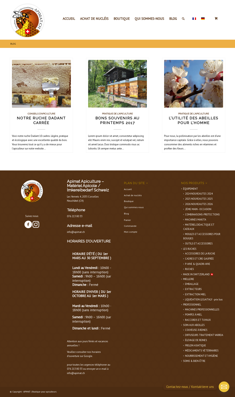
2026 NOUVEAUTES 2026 (199, 204)
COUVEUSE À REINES (196, 330)
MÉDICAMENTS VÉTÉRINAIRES (202, 350)
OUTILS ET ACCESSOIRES (199, 243)
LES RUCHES (189, 249)
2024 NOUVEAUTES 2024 (199, 193)
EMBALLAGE (192, 284)
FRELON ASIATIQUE (195, 345)
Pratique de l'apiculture (117, 113)
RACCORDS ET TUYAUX (198, 320)
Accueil (128, 189)
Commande (130, 225)
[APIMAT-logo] (27, 19)
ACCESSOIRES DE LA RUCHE (200, 253)
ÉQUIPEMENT (190, 188)
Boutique (129, 201)
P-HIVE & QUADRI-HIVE (197, 264)
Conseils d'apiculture (41, 113)
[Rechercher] (183, 18)
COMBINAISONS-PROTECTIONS (202, 214)
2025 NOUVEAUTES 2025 (199, 198)
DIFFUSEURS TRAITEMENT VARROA (204, 335)
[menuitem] (69, 18)
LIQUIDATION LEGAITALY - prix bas (204, 299)
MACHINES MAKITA (195, 219)
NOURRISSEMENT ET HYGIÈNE (201, 356)
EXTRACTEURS (193, 289)
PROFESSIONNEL (192, 304)
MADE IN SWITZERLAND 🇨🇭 (198, 274)
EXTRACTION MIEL (195, 294)
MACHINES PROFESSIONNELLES (202, 309)
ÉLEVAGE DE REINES (196, 340)
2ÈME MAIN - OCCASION (198, 209)
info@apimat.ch (76, 232)
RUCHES (189, 269)
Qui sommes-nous (134, 207)
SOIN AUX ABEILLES (194, 325)
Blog (126, 213)
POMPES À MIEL (193, 314)
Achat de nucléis (133, 195)
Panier (127, 220)
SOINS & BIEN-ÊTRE (194, 361)
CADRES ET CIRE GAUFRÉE (199, 258)
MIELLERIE (188, 279)
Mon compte (130, 231)
